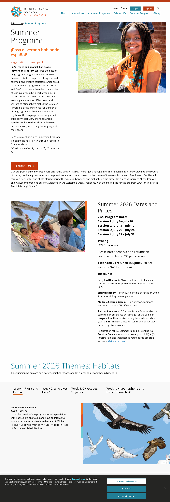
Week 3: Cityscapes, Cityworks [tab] (84, 390)
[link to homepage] (29, 11)
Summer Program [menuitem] (139, 13)
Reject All (126, 490)
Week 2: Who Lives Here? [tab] (55, 390)
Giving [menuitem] (156, 13)
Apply (135, 8)
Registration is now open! (27, 62)
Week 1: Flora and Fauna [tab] (25, 390)
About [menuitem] (64, 13)
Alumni (124, 8)
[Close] (165, 489)
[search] (158, 8)
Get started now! (117, 341)
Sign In (149, 8)
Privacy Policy (78, 480)
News (115, 8)
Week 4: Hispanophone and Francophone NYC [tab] (125, 390)
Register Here (22, 165)
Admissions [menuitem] (77, 13)
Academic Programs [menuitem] (99, 13)
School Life (17, 23)
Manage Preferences (126, 482)
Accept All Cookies (126, 497)
